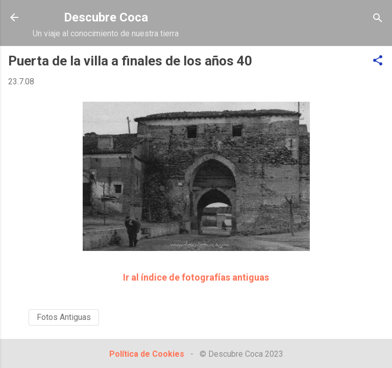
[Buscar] (378, 18)
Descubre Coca (106, 17)
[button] (378, 61)
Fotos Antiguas (64, 317)
